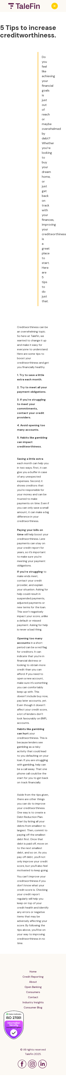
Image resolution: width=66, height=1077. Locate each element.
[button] (54, 6)
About (33, 982)
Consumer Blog (33, 1007)
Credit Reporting (33, 976)
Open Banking (33, 987)
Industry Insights (33, 1002)
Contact (33, 997)
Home (33, 971)
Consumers (33, 992)
